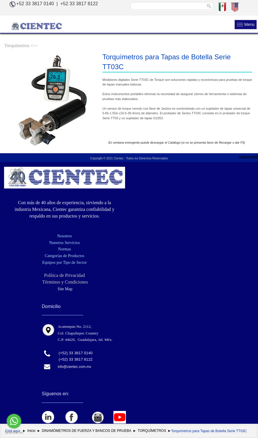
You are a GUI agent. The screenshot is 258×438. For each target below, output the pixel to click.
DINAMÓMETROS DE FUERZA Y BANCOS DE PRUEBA (86, 431)
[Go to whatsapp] (14, 421)
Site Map (64, 289)
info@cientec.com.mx (74, 367)
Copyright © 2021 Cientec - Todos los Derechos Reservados (129, 158)
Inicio (31, 431)
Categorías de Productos (64, 256)
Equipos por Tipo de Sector (64, 262)
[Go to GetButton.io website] (14, 432)
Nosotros (64, 236)
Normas (64, 249)
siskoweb (248, 156)
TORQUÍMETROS (152, 431)
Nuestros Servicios (64, 243)
